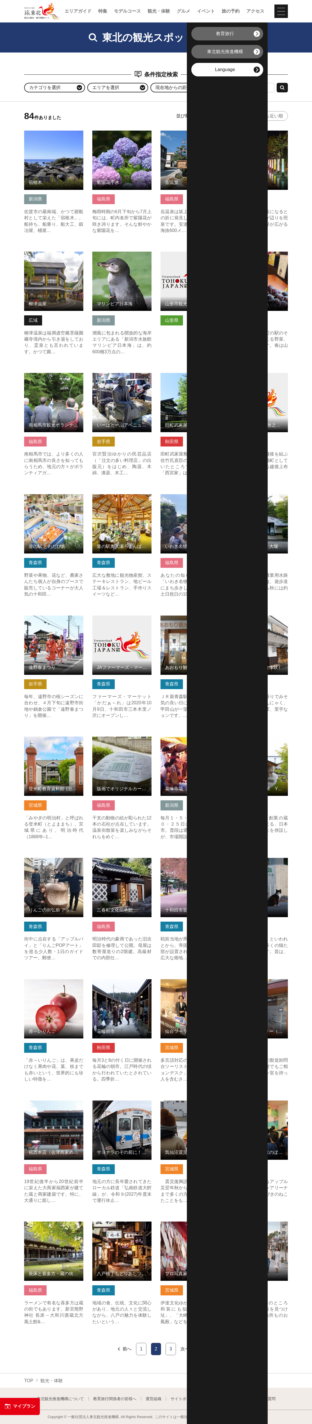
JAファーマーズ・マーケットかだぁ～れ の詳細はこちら (122, 621)
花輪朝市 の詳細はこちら (117, 981)
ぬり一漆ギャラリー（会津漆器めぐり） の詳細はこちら (258, 984)
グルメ (183, 11)
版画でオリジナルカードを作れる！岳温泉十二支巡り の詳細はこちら (122, 744)
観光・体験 (159, 11)
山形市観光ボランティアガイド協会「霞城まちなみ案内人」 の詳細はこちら (190, 259)
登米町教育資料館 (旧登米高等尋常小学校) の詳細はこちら (53, 744)
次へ (187, 1349)
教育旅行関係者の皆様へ (114, 1399)
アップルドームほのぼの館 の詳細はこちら (258, 1106)
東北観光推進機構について (60, 1399)
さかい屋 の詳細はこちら (254, 254)
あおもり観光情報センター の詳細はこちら (190, 621)
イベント (206, 11)
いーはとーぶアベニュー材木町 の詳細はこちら (122, 378)
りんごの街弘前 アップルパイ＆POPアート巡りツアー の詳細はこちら (53, 866)
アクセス (255, 11)
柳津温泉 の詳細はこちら (49, 254)
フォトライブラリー (225, 1399)
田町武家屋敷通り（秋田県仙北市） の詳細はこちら (190, 378)
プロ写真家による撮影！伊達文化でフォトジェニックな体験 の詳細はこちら (190, 1229)
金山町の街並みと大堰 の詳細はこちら (258, 500)
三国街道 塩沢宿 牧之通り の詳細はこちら (258, 378)
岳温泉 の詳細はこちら (183, 133)
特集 (102, 11)
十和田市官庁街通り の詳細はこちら (190, 863)
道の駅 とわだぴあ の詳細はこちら (53, 500)
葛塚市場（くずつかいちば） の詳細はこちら (190, 742)
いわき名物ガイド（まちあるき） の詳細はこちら (190, 500)
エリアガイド (78, 11)
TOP (28, 1380)
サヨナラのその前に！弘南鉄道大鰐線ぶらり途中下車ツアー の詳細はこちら (122, 1108)
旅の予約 (231, 11)
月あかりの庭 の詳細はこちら (258, 136)
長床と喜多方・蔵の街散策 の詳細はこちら (53, 1227)
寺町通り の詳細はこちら (254, 1224)
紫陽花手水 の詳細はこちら (119, 133)
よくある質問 (264, 1399)
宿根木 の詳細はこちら (47, 133)
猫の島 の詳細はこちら (252, 860)
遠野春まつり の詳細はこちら (53, 621)
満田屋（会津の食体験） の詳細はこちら (258, 621)
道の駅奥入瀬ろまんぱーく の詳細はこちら (122, 500)
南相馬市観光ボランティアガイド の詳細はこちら (53, 378)
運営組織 (153, 1399)
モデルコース (127, 11)
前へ (124, 1349)
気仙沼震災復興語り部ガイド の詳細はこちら (190, 1106)
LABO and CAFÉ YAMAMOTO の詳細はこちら (258, 742)
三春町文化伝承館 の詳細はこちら (122, 863)
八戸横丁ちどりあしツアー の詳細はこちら (122, 1227)
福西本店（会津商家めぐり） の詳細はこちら (53, 1106)
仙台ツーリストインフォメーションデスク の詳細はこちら (190, 987)
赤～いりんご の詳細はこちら (53, 984)
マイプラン (19, 1406)
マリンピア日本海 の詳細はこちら (122, 257)
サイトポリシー (184, 1399)
